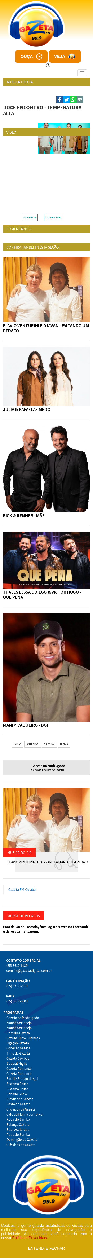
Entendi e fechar (46, 1248)
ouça (31, 56)
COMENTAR (53, 217)
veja (65, 56)
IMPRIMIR (29, 217)
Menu (10, 72)
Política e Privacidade (30, 1238)
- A (79, 88)
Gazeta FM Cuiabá (22, 889)
